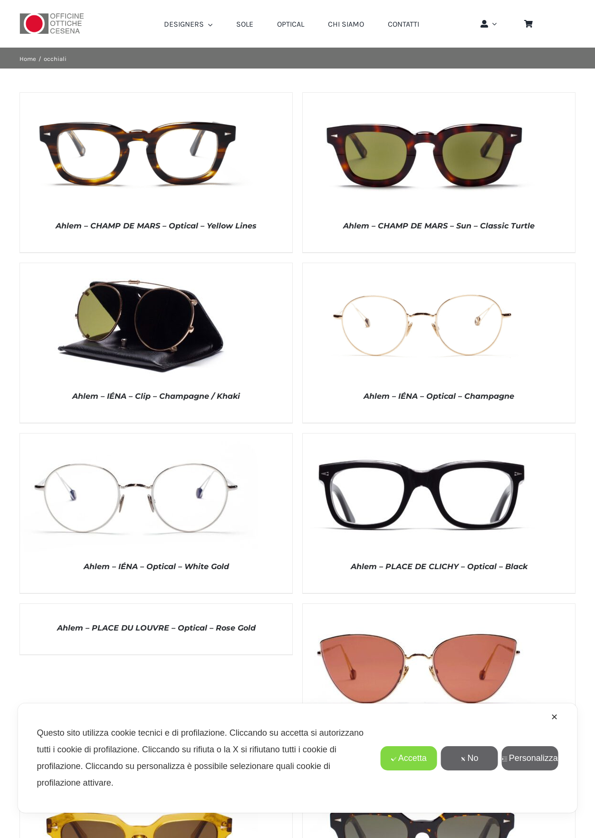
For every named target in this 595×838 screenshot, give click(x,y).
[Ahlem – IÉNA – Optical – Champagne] (421, 268)
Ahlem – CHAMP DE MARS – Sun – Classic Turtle (439, 225)
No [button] (469, 758)
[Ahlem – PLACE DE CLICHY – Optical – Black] (421, 438)
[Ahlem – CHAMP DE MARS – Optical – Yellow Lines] (139, 97)
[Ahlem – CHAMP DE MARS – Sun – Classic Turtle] (421, 97)
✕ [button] (554, 717)
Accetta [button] (409, 758)
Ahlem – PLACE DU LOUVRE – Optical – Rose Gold (156, 627)
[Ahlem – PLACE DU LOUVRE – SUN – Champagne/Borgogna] (421, 608)
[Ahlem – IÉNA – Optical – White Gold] (139, 438)
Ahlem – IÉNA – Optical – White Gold (156, 566)
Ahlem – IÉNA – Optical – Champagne (439, 396)
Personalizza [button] (530, 758)
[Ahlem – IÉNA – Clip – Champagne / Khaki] (139, 268)
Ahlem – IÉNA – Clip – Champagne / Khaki (156, 396)
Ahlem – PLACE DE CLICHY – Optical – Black (439, 566)
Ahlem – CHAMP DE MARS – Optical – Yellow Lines (156, 225)
